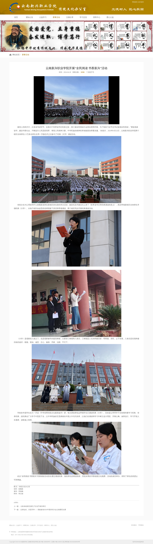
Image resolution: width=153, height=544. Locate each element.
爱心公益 (110, 17)
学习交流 (83, 17)
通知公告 (29, 17)
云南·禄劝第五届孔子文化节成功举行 (33, 506)
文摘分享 (69, 17)
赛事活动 (56, 17)
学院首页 (134, 2)
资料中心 (96, 17)
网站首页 (16, 55)
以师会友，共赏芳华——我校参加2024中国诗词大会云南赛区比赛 (43, 510)
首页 (16, 17)
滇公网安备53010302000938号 (71, 542)
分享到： (16, 502)
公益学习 (42, 17)
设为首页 (141, 2)
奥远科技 (141, 542)
